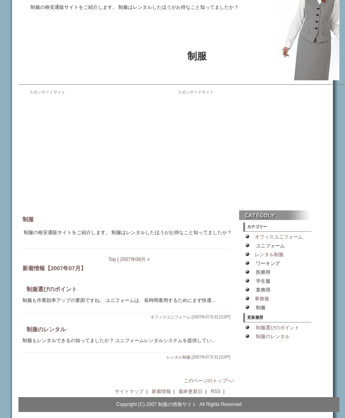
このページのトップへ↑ (209, 380)
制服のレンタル (46, 329)
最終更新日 (191, 391)
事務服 (262, 299)
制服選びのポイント (51, 289)
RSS (216, 391)
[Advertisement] (96, 151)
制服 (197, 56)
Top (112, 259)
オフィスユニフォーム (170, 317)
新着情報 (161, 391)
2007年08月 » (135, 259)
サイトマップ (129, 391)
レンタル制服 (178, 357)
